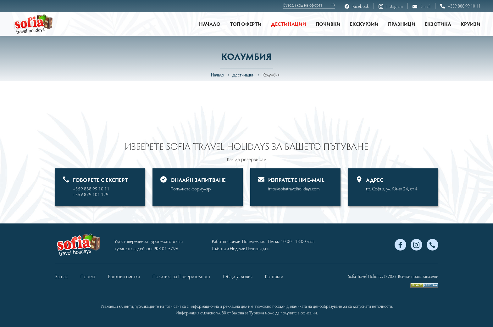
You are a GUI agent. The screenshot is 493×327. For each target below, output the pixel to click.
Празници (401, 23)
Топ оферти (246, 23)
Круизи (470, 23)
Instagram (391, 6)
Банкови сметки (124, 276)
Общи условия (237, 276)
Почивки (328, 23)
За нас (61, 276)
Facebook (357, 6)
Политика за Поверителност (181, 276)
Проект (88, 276)
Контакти (274, 276)
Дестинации (288, 23)
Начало (209, 23)
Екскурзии (364, 23)
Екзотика (438, 23)
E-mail (421, 6)
